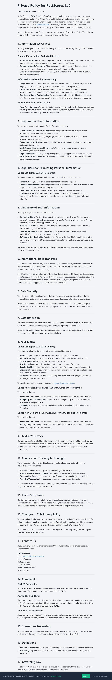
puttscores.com (42, 24)
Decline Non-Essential (100, 676)
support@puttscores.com (64, 383)
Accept (85, 676)
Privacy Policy (56, 676)
